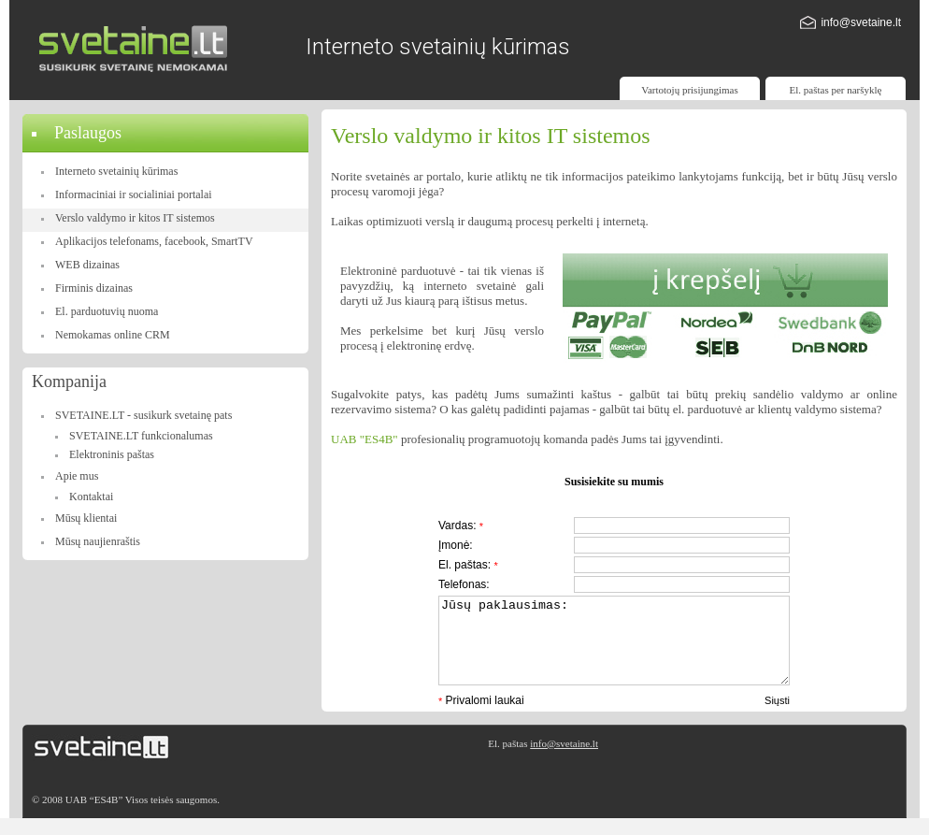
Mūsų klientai (86, 518)
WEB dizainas (87, 264)
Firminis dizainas (94, 288)
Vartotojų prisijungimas (689, 89)
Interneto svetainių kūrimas (116, 171)
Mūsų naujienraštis (97, 541)
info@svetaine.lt (861, 22)
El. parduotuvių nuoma (106, 311)
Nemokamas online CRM (112, 334)
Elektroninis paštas (111, 454)
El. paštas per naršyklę (836, 89)
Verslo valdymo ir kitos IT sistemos (135, 217)
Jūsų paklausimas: (614, 649)
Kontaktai (91, 496)
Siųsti (777, 717)
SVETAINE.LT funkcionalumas (141, 435)
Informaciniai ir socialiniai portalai (133, 194)
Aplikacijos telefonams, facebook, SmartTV (154, 241)
